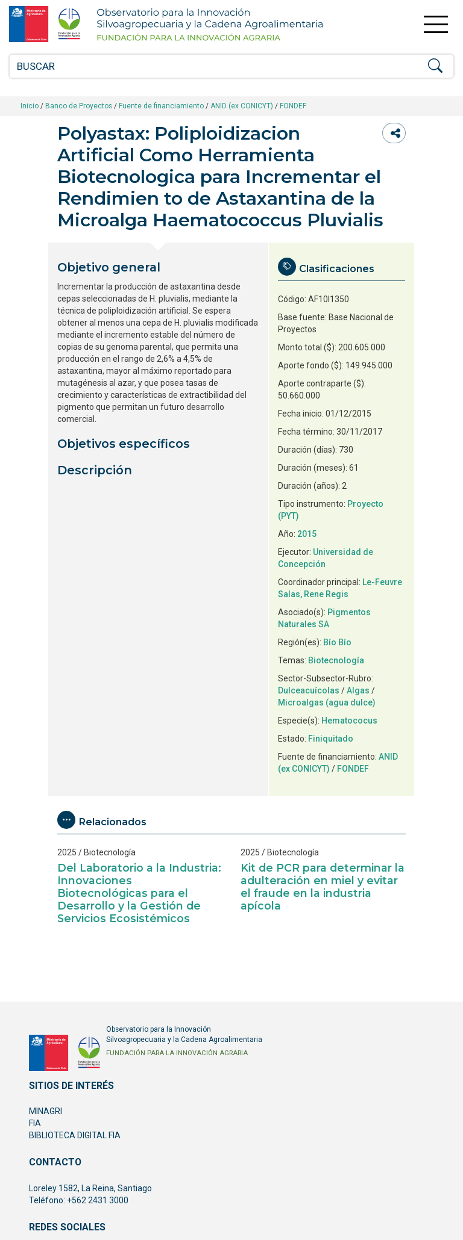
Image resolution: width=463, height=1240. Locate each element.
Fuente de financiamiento (161, 106)
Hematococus (349, 720)
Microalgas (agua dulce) (327, 702)
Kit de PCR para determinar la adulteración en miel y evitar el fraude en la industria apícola (323, 886)
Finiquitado (330, 738)
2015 (307, 534)
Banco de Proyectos (78, 106)
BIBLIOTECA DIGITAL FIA (75, 1135)
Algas (358, 690)
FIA (35, 1123)
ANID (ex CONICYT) (241, 106)
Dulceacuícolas (308, 690)
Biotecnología (336, 660)
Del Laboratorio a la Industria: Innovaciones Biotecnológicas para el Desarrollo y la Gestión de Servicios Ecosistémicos (139, 893)
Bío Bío (337, 642)
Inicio (29, 106)
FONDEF (293, 106)
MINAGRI (45, 1111)
